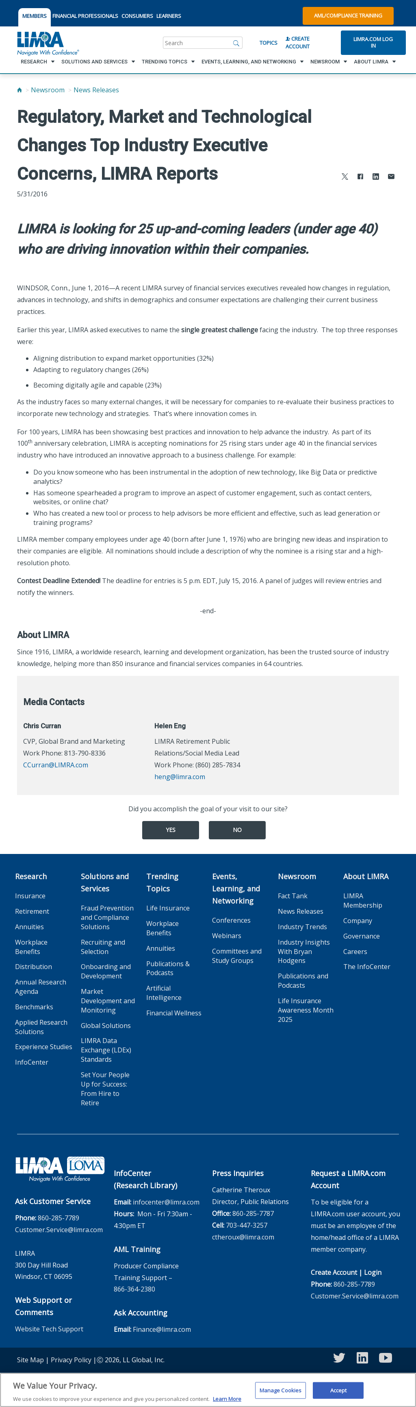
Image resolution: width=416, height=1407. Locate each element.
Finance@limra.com (162, 1329)
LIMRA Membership (362, 900)
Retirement (32, 911)
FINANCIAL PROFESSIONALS (85, 16)
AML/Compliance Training (348, 15)
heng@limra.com (179, 776)
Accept (338, 1394)
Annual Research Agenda (40, 987)
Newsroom (48, 89)
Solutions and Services (105, 882)
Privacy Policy (71, 1359)
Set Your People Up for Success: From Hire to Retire (105, 1088)
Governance (361, 936)
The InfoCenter (366, 966)
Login (372, 1272)
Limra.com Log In (373, 42)
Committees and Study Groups (237, 956)
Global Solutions (106, 1025)
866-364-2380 (134, 1289)
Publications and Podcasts (303, 980)
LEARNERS (168, 16)
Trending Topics (162, 882)
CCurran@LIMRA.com (55, 764)
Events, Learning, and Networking (236, 888)
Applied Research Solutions (41, 1027)
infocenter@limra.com (166, 1202)
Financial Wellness (174, 1012)
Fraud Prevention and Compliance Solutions (107, 917)
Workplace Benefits (31, 947)
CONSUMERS (137, 16)
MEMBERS (34, 16)
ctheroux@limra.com (243, 1237)
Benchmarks (34, 1006)
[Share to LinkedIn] (376, 177)
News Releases (96, 89)
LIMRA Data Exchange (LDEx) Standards (106, 1050)
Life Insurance (168, 908)
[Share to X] (345, 177)
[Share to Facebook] (360, 177)
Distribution (33, 966)
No (237, 830)
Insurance (30, 895)
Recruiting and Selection (103, 947)
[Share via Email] (391, 177)
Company (357, 920)
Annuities (29, 926)
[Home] (19, 89)
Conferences (231, 920)
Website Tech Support (49, 1328)
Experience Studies (43, 1046)
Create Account (298, 42)
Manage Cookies (281, 1394)
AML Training (137, 1249)
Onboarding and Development (106, 971)
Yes (171, 830)
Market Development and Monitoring (108, 1001)
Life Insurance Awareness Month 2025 (306, 1010)
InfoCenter (31, 1062)
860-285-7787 (253, 1213)
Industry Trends (302, 926)
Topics (268, 42)
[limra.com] (47, 42)
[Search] (236, 43)
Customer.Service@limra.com (59, 1229)
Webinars (226, 935)
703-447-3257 (246, 1225)
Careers (355, 951)
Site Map (30, 1359)
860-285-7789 (58, 1217)
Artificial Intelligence (164, 993)
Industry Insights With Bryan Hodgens (304, 951)
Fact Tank (293, 895)
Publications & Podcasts (168, 968)
